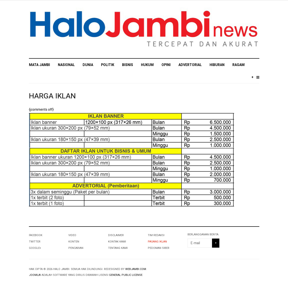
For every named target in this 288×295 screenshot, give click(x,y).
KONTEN (73, 242)
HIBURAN (217, 64)
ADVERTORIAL (190, 64)
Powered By (236, 273)
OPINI (166, 64)
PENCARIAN (75, 248)
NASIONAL (66, 64)
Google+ (35, 248)
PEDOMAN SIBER (158, 248)
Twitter (34, 242)
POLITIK (107, 64)
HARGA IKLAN (52, 96)
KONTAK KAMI (117, 242)
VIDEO (72, 235)
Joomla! (35, 275)
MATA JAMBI (39, 64)
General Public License (125, 275)
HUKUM (147, 64)
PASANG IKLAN (157, 242)
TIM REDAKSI (156, 235)
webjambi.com (135, 269)
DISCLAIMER (116, 235)
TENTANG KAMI (118, 248)
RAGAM (238, 64)
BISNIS (127, 64)
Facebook (35, 235)
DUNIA (88, 64)
